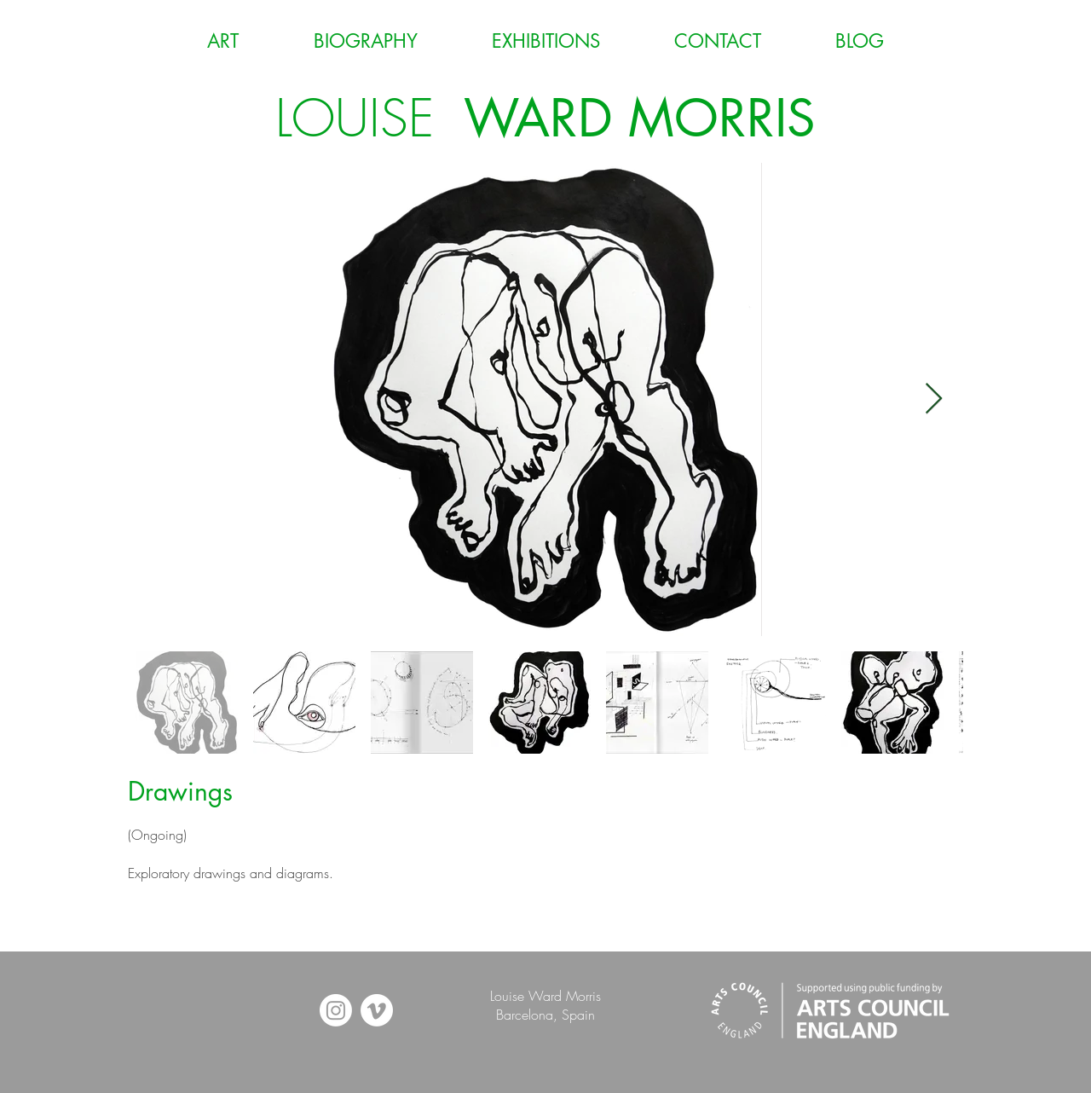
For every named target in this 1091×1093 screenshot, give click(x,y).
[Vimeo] (377, 1010)
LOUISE (545, 118)
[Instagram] (336, 1010)
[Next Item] (934, 399)
